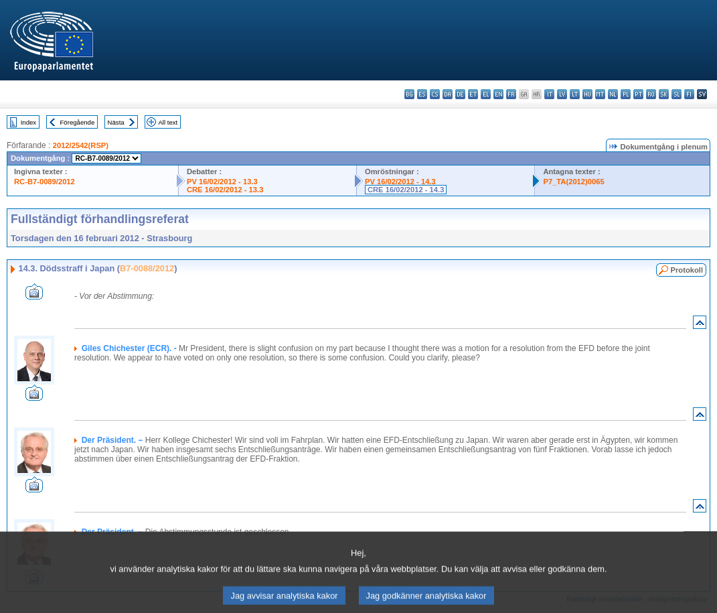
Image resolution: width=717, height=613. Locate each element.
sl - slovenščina (676, 94)
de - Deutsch (460, 94)
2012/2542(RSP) (80, 145)
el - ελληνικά (486, 94)
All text (167, 122)
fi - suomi (689, 94)
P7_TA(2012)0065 (573, 182)
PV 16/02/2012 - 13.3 (222, 182)
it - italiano (549, 94)
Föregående (77, 122)
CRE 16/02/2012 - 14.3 (406, 190)
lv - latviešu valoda (562, 94)
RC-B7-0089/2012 (44, 182)
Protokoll (687, 270)
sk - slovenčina (664, 94)
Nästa (116, 122)
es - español (422, 94)
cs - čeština (435, 94)
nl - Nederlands (613, 94)
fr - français (511, 94)
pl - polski (626, 94)
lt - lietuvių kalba (575, 94)
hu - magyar (587, 94)
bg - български (409, 94)
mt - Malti (600, 94)
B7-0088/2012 (147, 268)
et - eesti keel (473, 94)
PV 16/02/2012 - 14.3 (400, 182)
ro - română (651, 94)
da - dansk (448, 94)
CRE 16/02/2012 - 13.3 (225, 190)
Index (28, 122)
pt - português (638, 94)
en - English (498, 94)
